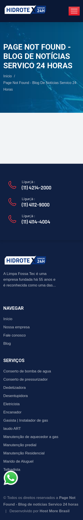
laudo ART (12, 429)
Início (7, 76)
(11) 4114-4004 (36, 221)
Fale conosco (14, 335)
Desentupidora (15, 396)
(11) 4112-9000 (36, 204)
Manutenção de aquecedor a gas (30, 437)
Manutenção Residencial (23, 453)
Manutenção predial (19, 445)
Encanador (12, 412)
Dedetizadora (14, 388)
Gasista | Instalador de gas (25, 420)
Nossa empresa (16, 327)
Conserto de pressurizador (25, 379)
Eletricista (11, 404)
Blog (7, 343)
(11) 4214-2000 (36, 187)
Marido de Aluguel (18, 461)
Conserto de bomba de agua (27, 371)
